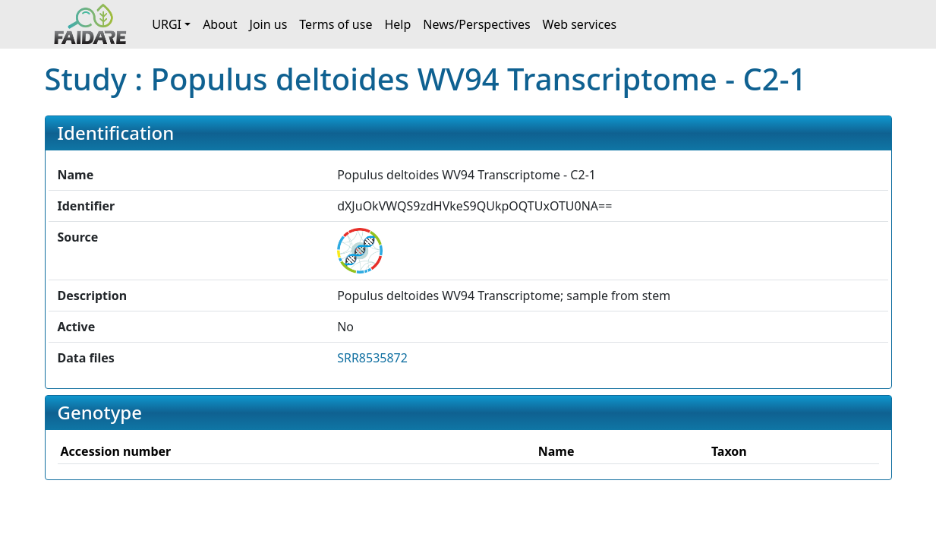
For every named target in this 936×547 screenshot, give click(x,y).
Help (397, 24)
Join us (269, 24)
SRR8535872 (372, 357)
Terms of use (335, 24)
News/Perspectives (476, 24)
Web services (580, 24)
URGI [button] (166, 24)
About (220, 24)
